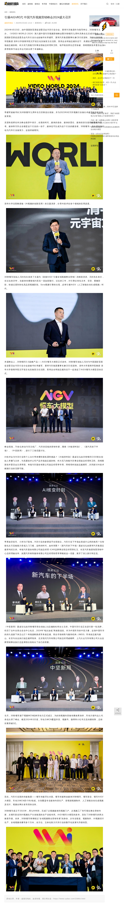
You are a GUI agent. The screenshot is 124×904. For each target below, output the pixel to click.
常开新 (48, 4)
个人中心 (32, 893)
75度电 (64, 867)
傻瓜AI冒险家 (69, 4)
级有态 (41, 4)
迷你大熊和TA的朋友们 (89, 897)
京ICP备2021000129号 (55, 897)
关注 (99, 59)
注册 (118, 4)
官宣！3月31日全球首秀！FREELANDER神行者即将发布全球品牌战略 (105, 136)
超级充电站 (8, 23)
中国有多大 (57, 4)
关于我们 (88, 4)
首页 (28, 4)
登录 (112, 4)
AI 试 (41, 893)
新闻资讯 (79, 4)
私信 (109, 59)
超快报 (34, 4)
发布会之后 (50, 893)
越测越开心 (98, 893)
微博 (108, 893)
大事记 (88, 893)
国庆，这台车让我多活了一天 (104, 78)
